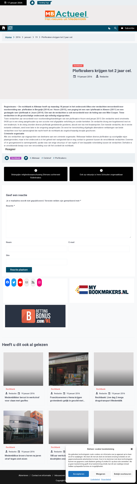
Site (8, 255)
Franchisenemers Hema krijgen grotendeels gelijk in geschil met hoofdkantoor (66, 400)
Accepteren (78, 474)
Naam (9, 242)
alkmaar (36, 158)
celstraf (47, 158)
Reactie (10, 206)
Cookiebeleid (95, 479)
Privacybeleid (106, 479)
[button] (131, 449)
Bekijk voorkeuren (122, 474)
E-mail (71, 242)
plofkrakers (60, 158)
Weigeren (100, 474)
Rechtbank (78, 66)
